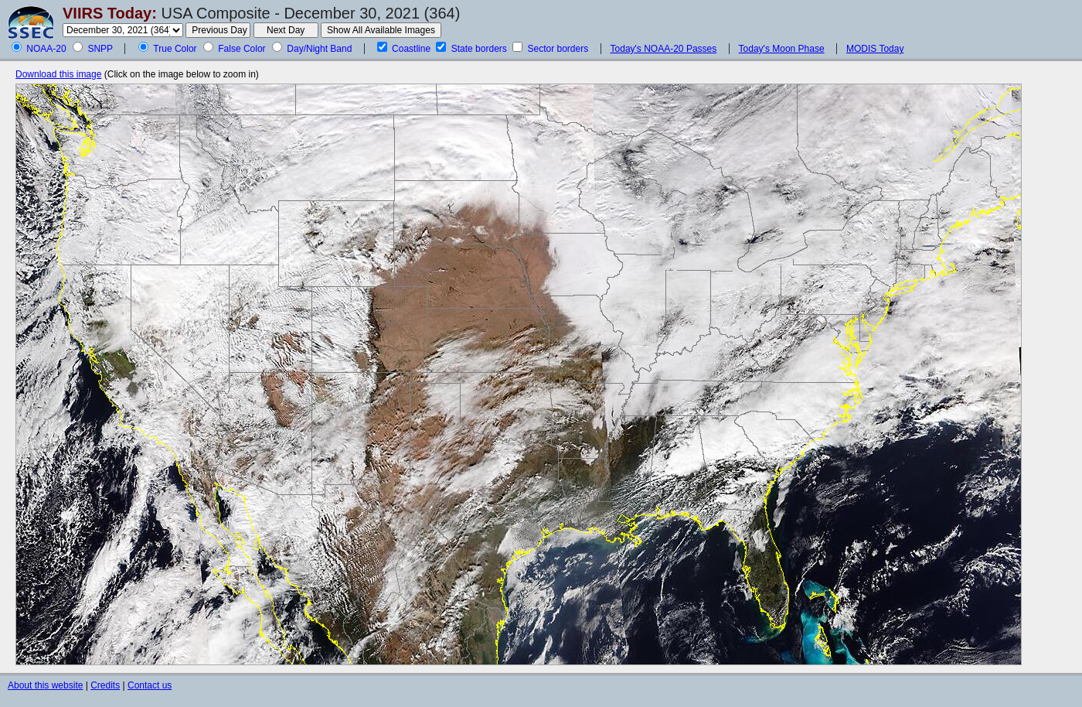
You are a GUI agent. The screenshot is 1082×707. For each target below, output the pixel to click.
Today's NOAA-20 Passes (664, 48)
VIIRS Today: (110, 13)
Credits (105, 685)
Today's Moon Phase (782, 48)
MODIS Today (874, 48)
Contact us (150, 685)
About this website (45, 685)
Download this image (58, 74)
